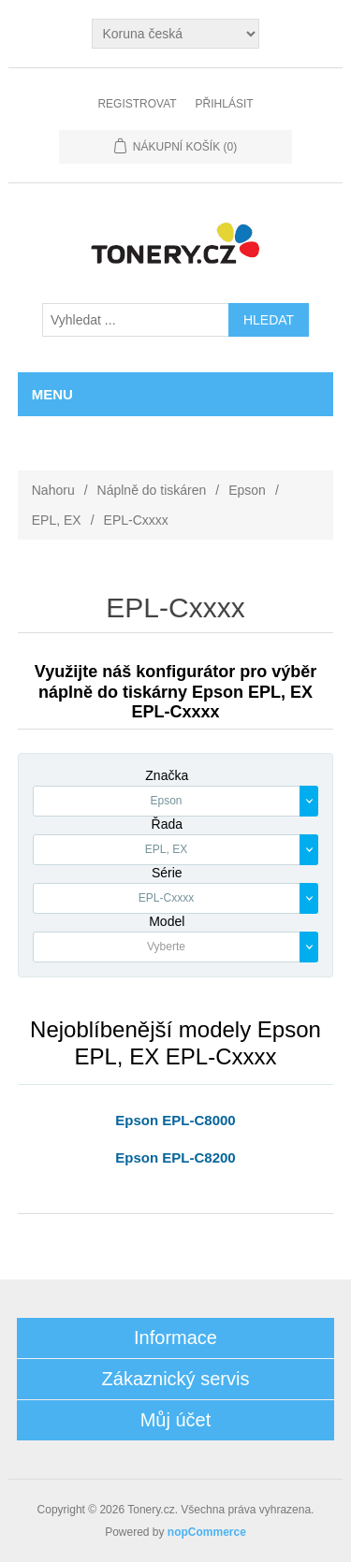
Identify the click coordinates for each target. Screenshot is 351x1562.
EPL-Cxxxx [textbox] (166, 897)
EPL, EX (56, 520)
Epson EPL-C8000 (175, 1120)
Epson (247, 490)
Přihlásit (225, 103)
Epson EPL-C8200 (175, 1157)
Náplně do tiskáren (152, 490)
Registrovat (136, 103)
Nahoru (53, 490)
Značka (166, 775)
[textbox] (167, 947)
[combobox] (176, 801)
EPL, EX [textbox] (166, 849)
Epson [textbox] (166, 800)
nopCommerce (207, 1532)
